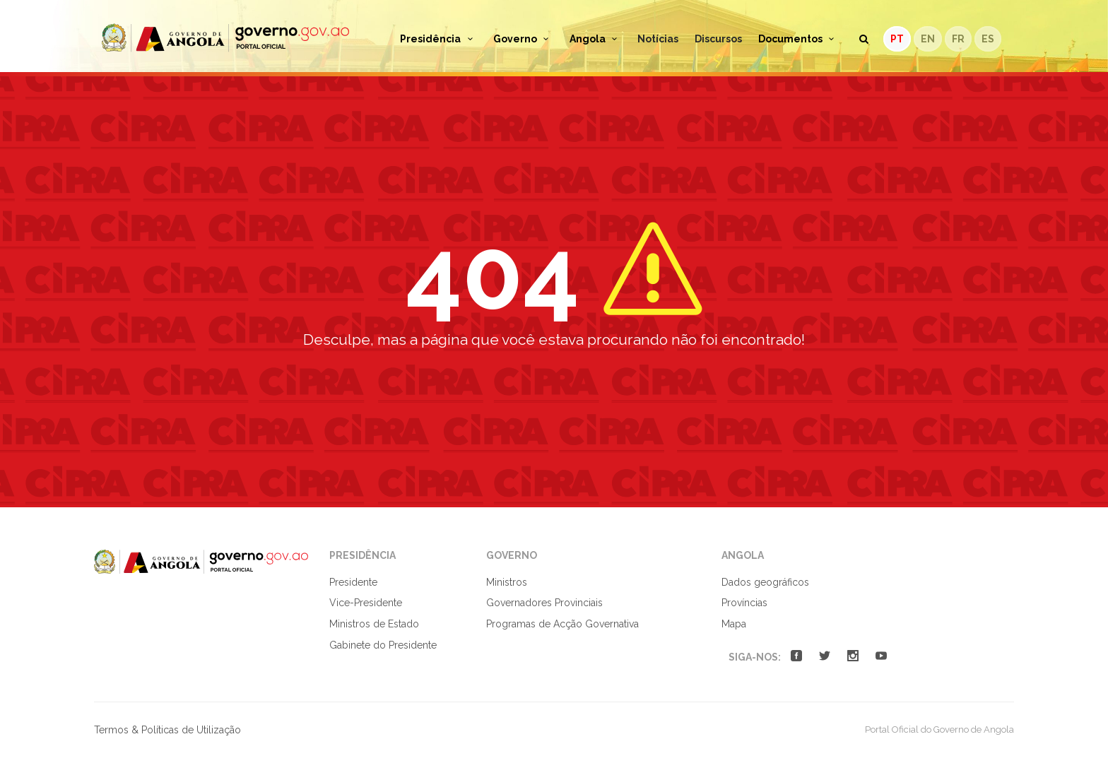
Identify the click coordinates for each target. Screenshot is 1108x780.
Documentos (798, 39)
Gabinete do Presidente (383, 645)
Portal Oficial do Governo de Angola (225, 38)
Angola (596, 39)
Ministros (506, 582)
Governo (523, 39)
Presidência (438, 39)
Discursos (718, 39)
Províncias (744, 602)
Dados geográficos (765, 582)
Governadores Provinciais (544, 602)
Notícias (657, 39)
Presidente (353, 582)
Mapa (733, 624)
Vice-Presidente (365, 602)
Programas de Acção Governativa (562, 624)
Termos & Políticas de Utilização (167, 729)
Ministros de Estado (374, 624)
